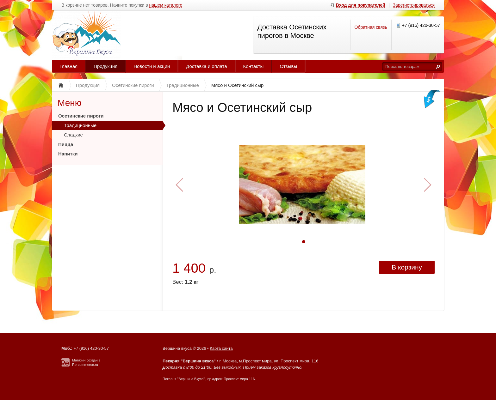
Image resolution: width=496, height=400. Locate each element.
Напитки (68, 153)
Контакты (253, 66)
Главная (68, 66)
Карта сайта (221, 348)
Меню (70, 103)
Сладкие (73, 134)
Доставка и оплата (206, 66)
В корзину (407, 267)
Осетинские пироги (80, 115)
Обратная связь (371, 27)
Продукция (105, 66)
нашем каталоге (166, 5)
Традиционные (80, 125)
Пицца (65, 144)
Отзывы (288, 66)
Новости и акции (151, 66)
